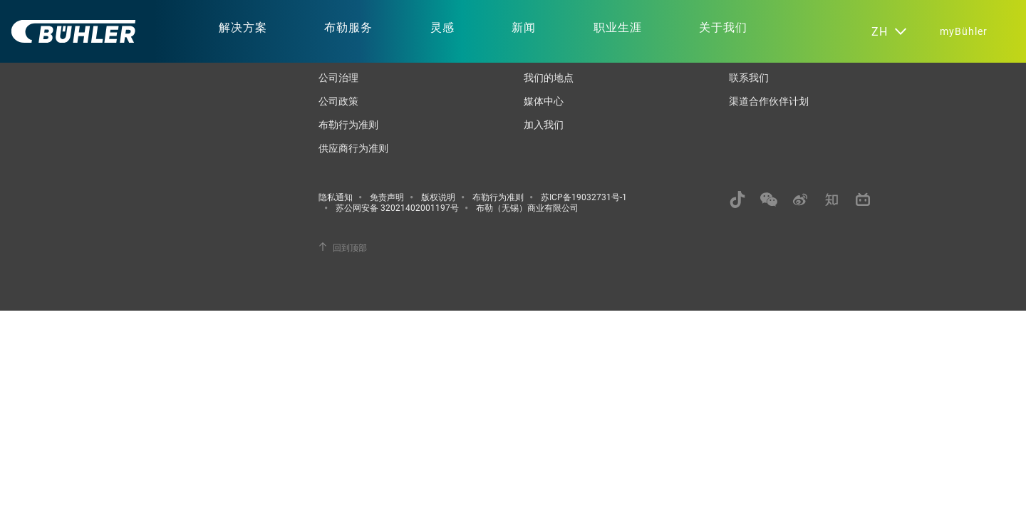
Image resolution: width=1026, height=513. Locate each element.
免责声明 (387, 196)
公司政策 (338, 101)
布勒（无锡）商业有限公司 (527, 207)
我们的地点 (549, 77)
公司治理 (338, 77)
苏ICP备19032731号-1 (584, 196)
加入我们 (544, 124)
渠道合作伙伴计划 (769, 101)
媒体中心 (544, 101)
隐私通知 (335, 196)
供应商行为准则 (353, 148)
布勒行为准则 (348, 124)
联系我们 (749, 77)
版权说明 (438, 196)
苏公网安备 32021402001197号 (397, 207)
